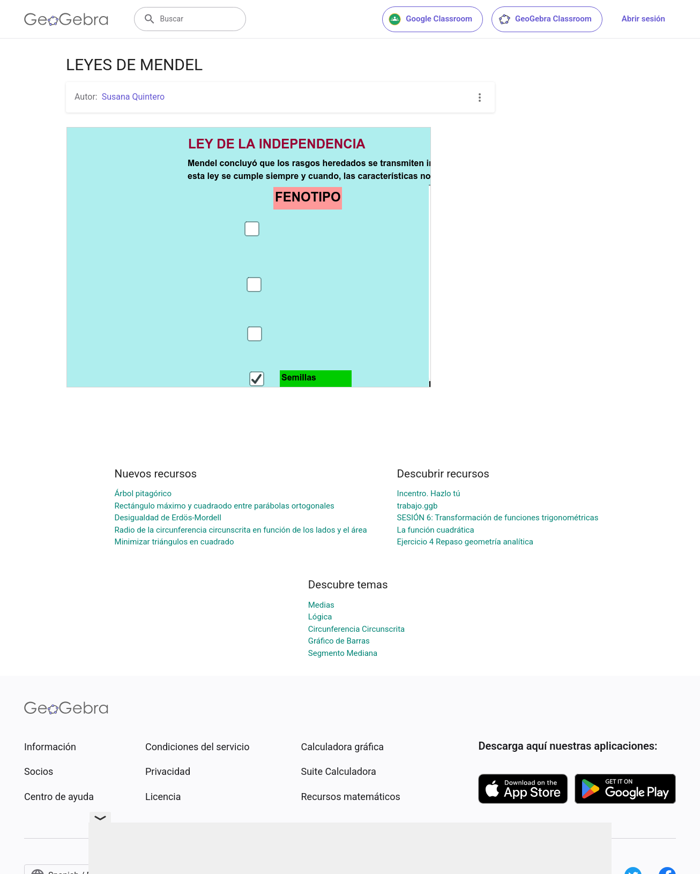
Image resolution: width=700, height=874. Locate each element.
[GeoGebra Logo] (66, 19)
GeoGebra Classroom (545, 19)
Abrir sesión (643, 19)
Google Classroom (430, 19)
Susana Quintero (133, 97)
